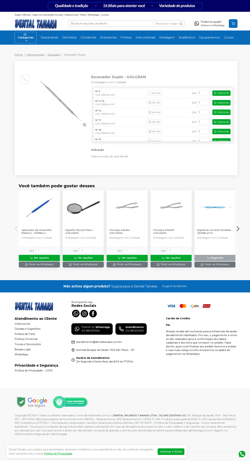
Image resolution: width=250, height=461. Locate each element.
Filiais (83, 15)
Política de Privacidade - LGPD (34, 370)
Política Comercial (26, 339)
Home (19, 54)
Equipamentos (209, 37)
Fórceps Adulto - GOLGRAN (120, 232)
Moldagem (166, 37)
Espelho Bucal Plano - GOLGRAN (79, 232)
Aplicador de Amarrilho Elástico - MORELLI (37, 232)
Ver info (154, 93)
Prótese (126, 37)
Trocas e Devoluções (28, 344)
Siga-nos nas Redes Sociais (47, 15)
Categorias (26, 37)
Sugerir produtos (174, 286)
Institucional (71, 15)
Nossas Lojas (23, 349)
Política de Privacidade (58, 453)
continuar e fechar (171, 451)
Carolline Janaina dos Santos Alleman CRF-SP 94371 (119, 422)
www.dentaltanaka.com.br (94, 415)
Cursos (105, 15)
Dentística (69, 37)
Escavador (54, 54)
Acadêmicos (187, 37)
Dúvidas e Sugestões (27, 328)
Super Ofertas (22, 15)
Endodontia (108, 37)
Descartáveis (49, 37)
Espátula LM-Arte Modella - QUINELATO (215, 232)
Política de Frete (25, 334)
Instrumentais (145, 37)
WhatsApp (93, 15)
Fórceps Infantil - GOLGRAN (164, 232)
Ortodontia (88, 37)
